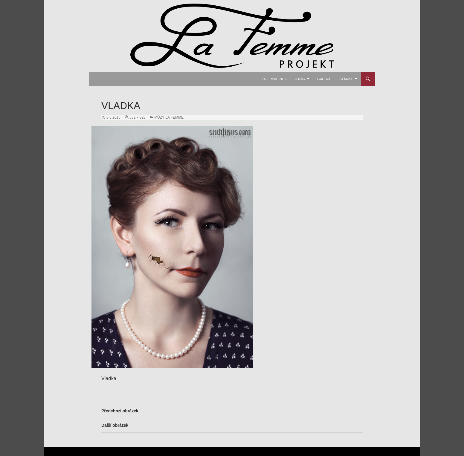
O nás (300, 79)
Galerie (324, 79)
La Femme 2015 (274, 79)
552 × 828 (137, 117)
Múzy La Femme (169, 117)
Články (346, 79)
